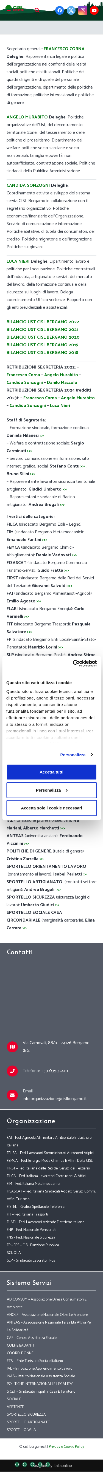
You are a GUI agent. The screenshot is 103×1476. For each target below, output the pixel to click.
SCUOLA (14, 1253)
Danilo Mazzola (62, 382)
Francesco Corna (23, 375)
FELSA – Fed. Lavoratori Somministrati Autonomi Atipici (50, 1153)
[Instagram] (82, 10)
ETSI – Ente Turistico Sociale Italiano (35, 1361)
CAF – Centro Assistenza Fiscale (32, 1338)
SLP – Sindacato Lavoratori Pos (31, 1260)
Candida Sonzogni (25, 382)
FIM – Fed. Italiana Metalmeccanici (33, 1184)
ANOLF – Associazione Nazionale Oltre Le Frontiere (47, 1315)
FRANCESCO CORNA (64, 49)
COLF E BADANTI (20, 1345)
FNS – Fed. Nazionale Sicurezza (31, 1237)
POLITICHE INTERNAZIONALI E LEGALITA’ (40, 1384)
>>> (42, 435)
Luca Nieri (60, 405)
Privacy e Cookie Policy (66, 1447)
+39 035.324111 (54, 1071)
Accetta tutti (51, 772)
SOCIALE (14, 1399)
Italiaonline (63, 1465)
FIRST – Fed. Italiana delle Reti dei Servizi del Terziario (48, 1168)
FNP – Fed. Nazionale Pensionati (31, 1230)
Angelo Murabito (61, 375)
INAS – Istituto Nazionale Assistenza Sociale (41, 1376)
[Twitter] (71, 10)
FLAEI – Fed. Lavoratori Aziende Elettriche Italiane (45, 1222)
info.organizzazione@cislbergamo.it (55, 1099)
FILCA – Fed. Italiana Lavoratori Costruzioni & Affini (46, 1176)
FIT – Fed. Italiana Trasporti (27, 1214)
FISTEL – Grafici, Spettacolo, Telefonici (36, 1207)
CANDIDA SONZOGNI (28, 185)
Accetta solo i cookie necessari (51, 808)
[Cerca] (37, 10)
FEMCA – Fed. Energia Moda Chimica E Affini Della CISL (50, 1161)
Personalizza (72, 754)
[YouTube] (94, 10)
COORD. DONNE (20, 1353)
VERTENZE (15, 1407)
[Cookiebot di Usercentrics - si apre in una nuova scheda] (73, 663)
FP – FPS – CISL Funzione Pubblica (33, 1245)
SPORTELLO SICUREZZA (26, 1415)
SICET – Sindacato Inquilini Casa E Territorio (41, 1392)
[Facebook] (59, 10)
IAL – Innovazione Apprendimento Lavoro (39, 1368)
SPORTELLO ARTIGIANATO (29, 1422)
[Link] (14, 8)
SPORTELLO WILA (21, 1430)
